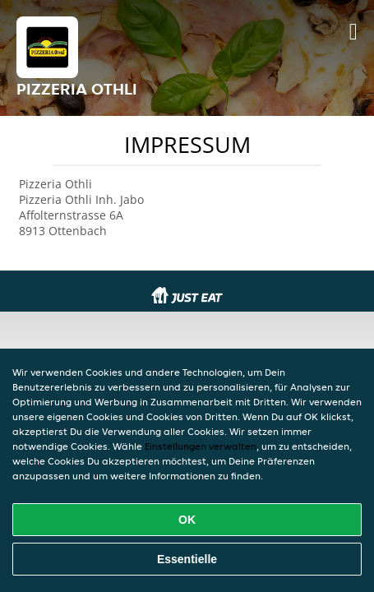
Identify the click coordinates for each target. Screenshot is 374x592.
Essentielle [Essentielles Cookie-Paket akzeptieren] (187, 559)
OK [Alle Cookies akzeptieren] (187, 519)
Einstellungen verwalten (200, 446)
